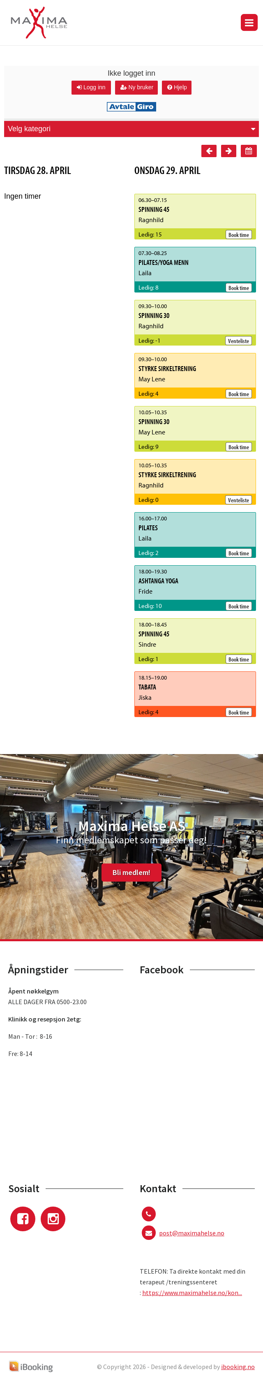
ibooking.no (238, 1366)
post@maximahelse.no (191, 1233)
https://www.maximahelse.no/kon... (192, 1292)
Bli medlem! (131, 872)
